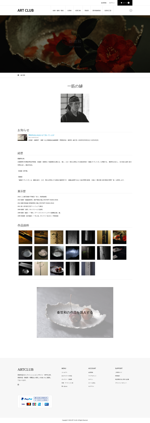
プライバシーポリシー (121, 383)
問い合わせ (64, 386)
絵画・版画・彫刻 (58, 10)
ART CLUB (26, 10)
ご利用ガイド (118, 372)
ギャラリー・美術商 (67, 379)
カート (126, 3)
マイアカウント (92, 376)
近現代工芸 (108, 10)
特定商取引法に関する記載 (122, 379)
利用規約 (117, 376)
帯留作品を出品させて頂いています (42, 135)
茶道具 (87, 10)
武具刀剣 (78, 10)
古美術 (69, 10)
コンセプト (64, 372)
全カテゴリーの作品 (67, 376)
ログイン (112, 3)
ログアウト (91, 386)
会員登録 (103, 3)
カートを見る (91, 383)
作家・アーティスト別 (67, 383)
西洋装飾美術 (97, 10)
